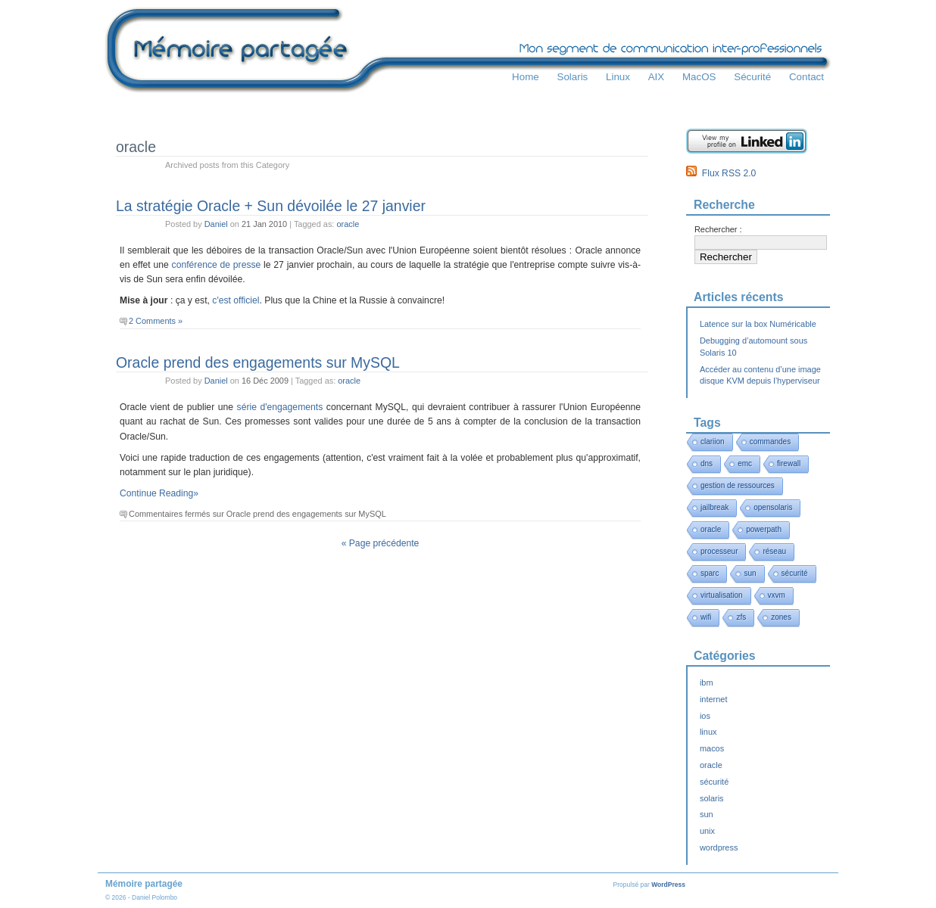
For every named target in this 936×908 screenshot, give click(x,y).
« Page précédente (381, 543)
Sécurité (752, 76)
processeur (719, 551)
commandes (770, 441)
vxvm (776, 595)
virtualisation (721, 595)
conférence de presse (216, 265)
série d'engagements (280, 407)
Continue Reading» (159, 493)
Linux (618, 76)
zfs (741, 617)
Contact (806, 76)
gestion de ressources (737, 485)
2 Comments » (156, 320)
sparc (709, 573)
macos (712, 748)
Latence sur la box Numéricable (758, 323)
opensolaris (772, 507)
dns (706, 463)
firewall (788, 463)
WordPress (668, 884)
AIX (656, 76)
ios (705, 715)
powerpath (764, 529)
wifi (705, 617)
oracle (347, 224)
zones (781, 617)
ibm (706, 682)
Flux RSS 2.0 (721, 173)
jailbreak (714, 507)
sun (750, 573)
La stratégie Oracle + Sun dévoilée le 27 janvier (271, 205)
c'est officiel (235, 300)
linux (708, 731)
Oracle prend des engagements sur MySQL (258, 362)
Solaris (572, 76)
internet (713, 699)
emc (745, 463)
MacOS (699, 76)
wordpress (719, 847)
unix (707, 830)
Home (525, 76)
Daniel (216, 224)
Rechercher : (718, 229)
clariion (712, 441)
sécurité (795, 573)
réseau (774, 551)
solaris (712, 798)
